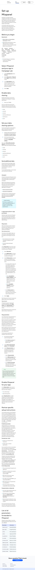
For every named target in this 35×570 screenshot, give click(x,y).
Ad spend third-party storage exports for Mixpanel (8, 196)
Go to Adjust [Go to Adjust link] (29, 2)
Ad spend (4, 175)
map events (4, 218)
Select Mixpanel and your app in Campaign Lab (8, 68)
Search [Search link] (23, 2)
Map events (4, 224)
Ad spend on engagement (7, 191)
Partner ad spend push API (7, 189)
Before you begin (8, 35)
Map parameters (5, 315)
